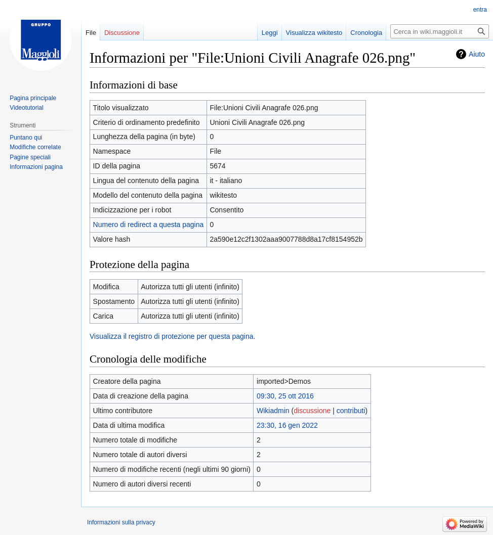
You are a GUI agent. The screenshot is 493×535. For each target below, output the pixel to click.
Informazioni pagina (36, 166)
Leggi (270, 32)
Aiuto (477, 54)
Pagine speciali (30, 157)
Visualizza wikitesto (314, 32)
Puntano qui (26, 137)
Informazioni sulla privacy (121, 522)
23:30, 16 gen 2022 (287, 425)
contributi (351, 411)
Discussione (122, 32)
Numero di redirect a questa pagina (148, 224)
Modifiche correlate (35, 147)
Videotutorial (27, 107)
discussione (312, 411)
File (91, 32)
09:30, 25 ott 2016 (285, 396)
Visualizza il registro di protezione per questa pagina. (172, 336)
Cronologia (366, 32)
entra (480, 9)
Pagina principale (33, 98)
